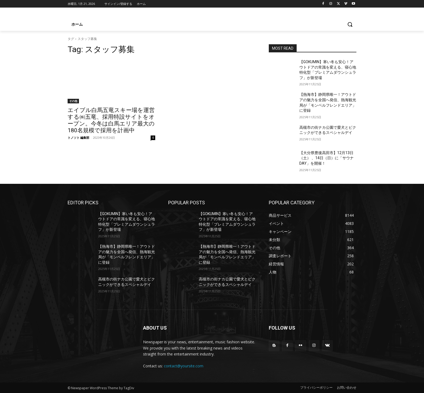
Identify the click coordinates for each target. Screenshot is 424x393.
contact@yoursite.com (183, 365)
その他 (73, 101)
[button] (349, 24)
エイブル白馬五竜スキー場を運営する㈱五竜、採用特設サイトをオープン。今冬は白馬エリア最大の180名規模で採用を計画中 (111, 120)
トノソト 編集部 (78, 137)
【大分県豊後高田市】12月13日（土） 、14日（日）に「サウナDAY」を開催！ (326, 158)
